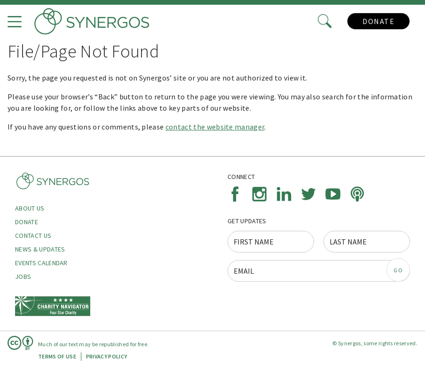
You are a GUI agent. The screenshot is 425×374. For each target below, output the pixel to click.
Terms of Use (57, 356)
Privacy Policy (106, 356)
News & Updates (40, 249)
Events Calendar (41, 263)
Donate (378, 21)
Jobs (23, 276)
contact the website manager (215, 126)
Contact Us (33, 235)
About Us (30, 208)
